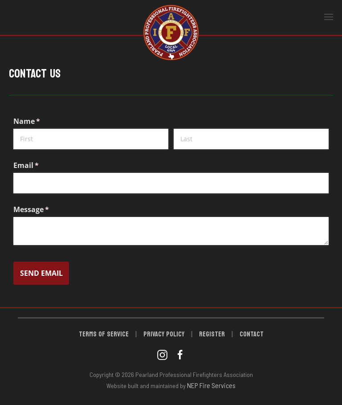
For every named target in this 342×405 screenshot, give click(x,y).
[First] (90, 139)
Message (45, 209)
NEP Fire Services (211, 385)
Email (40, 165)
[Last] (251, 139)
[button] (328, 17)
